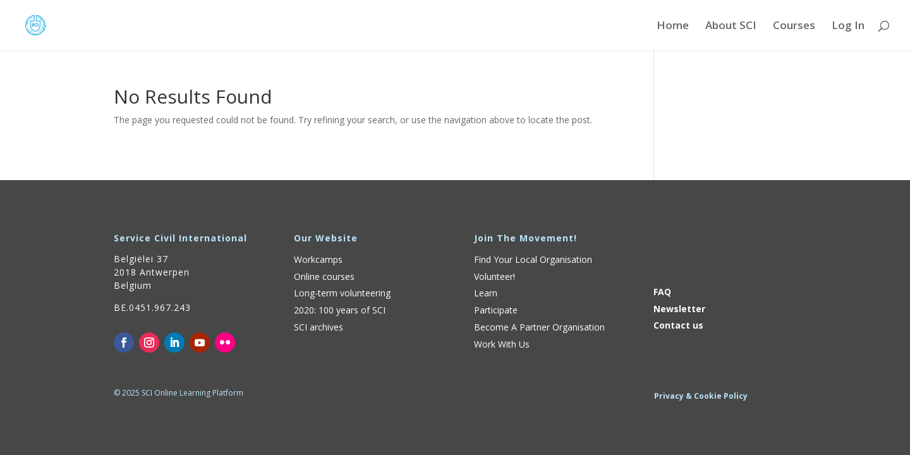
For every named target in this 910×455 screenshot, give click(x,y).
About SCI (730, 26)
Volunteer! (494, 276)
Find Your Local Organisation (533, 259)
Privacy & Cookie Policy (701, 396)
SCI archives (318, 327)
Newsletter (679, 309)
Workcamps (318, 259)
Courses (794, 26)
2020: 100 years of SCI (339, 310)
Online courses (324, 276)
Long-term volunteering (342, 293)
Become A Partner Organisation (539, 327)
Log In (848, 26)
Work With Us (502, 344)
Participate (496, 310)
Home (673, 26)
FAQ (662, 292)
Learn (485, 293)
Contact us (678, 325)
